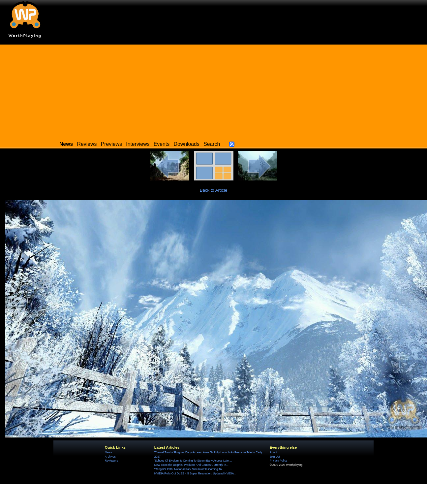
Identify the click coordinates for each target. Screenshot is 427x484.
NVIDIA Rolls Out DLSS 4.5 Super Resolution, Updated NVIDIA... (195, 473)
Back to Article (214, 190)
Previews (111, 144)
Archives (110, 456)
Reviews (87, 144)
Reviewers (111, 460)
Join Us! (275, 456)
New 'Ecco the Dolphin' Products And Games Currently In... (191, 465)
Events (161, 144)
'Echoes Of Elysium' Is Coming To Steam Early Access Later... (193, 460)
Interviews (137, 144)
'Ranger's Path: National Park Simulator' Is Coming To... (189, 469)
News (108, 452)
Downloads (186, 144)
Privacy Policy (278, 460)
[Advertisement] (213, 91)
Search (211, 144)
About (273, 452)
